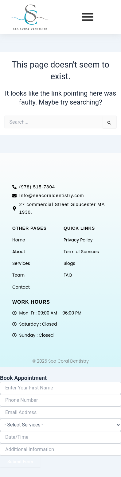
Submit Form (20, 461)
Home (18, 240)
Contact (21, 287)
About (18, 252)
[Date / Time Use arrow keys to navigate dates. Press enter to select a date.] (60, 437)
